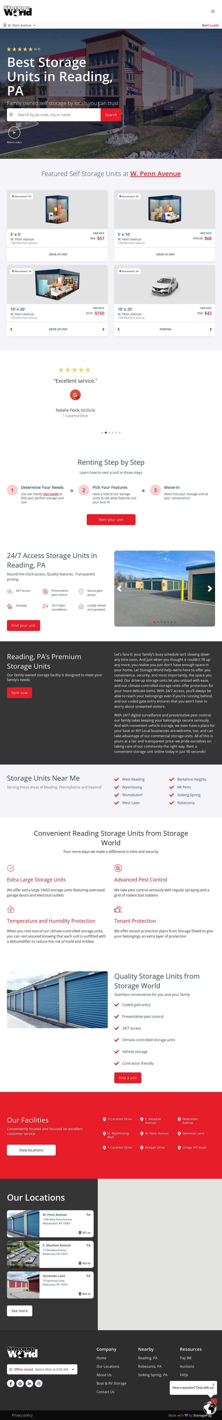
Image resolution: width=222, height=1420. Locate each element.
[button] (64, 114)
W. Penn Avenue (155, 173)
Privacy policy (22, 1415)
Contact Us (105, 1391)
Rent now (19, 692)
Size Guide (188, 1383)
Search (111, 114)
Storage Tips (190, 1391)
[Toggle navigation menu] (215, 10)
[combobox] (42, 1369)
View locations (31, 1150)
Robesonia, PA (150, 1366)
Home (101, 1358)
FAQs (184, 1374)
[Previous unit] (11, 329)
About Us (104, 1374)
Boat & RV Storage (111, 1383)
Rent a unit (210, 25)
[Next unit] (103, 329)
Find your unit (23, 625)
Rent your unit (111, 519)
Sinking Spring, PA (152, 1374)
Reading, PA (147, 1358)
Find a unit (128, 1077)
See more (19, 1310)
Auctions (187, 1366)
